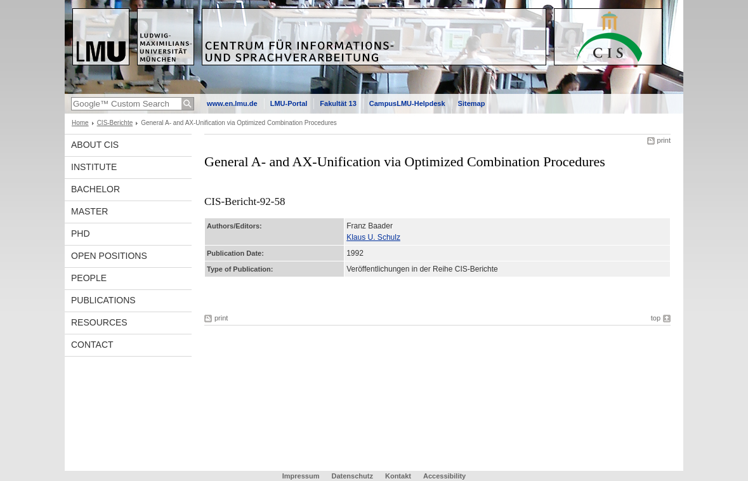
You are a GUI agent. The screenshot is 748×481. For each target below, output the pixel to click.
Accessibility (444, 476)
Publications (103, 300)
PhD (80, 233)
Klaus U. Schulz (373, 237)
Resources (99, 322)
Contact (92, 344)
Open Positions (109, 256)
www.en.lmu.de (232, 103)
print (664, 140)
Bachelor (95, 189)
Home (80, 122)
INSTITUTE (94, 167)
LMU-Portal (289, 103)
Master (89, 211)
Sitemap (471, 103)
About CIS (95, 145)
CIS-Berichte (115, 122)
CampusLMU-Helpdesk (407, 103)
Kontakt (398, 476)
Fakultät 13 (338, 103)
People (89, 278)
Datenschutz (352, 476)
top (655, 318)
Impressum (301, 476)
